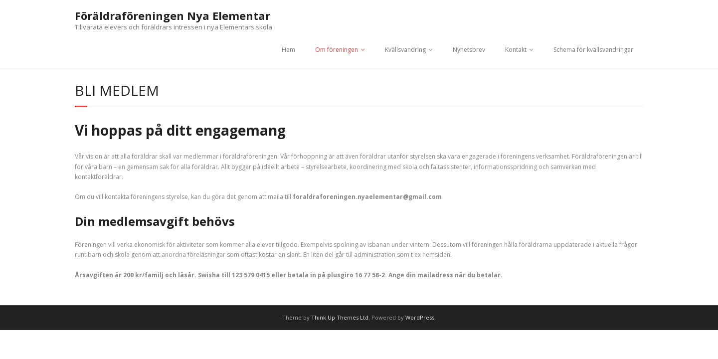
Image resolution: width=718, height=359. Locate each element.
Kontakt (516, 49)
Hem (288, 49)
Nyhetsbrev (469, 49)
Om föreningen (336, 49)
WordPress (419, 317)
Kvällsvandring (405, 49)
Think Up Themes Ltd (339, 317)
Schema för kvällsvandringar (593, 49)
